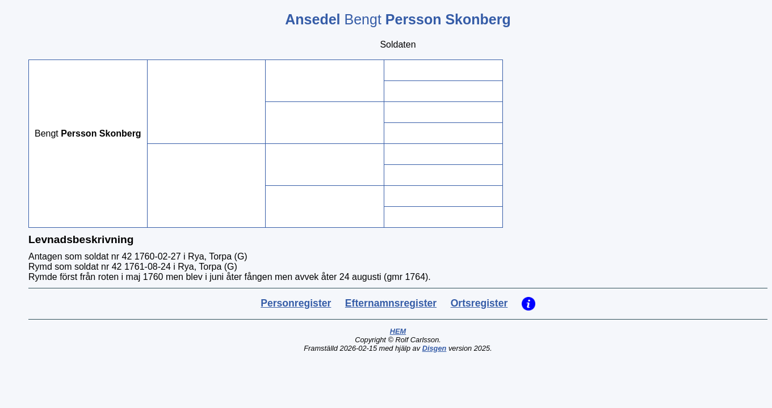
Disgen (434, 348)
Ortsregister (479, 303)
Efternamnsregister (391, 303)
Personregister (296, 303)
